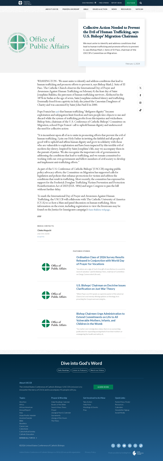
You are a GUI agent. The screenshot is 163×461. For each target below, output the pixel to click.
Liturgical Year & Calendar (62, 412)
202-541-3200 (43, 233)
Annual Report (25, 409)
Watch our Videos (97, 369)
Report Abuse (116, 3)
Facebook (140, 95)
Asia (21, 412)
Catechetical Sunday (28, 433)
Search (140, 3)
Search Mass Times (59, 406)
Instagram (140, 102)
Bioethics (23, 424)
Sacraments (56, 415)
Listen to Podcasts (80, 369)
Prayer (54, 409)
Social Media (120, 412)
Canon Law (24, 427)
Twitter (140, 88)
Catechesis (24, 430)
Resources (119, 403)
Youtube (125, 448)
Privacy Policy (90, 455)
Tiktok (140, 110)
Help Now (131, 3)
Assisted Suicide (26, 418)
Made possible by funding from (119, 455)
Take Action (88, 400)
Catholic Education (27, 436)
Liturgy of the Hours (59, 418)
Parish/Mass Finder (123, 400)
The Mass (55, 421)
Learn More (103, 385)
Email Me (41, 236)
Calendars (119, 406)
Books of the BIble (59, 403)
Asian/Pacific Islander (28, 415)
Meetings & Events (91, 406)
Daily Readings (87, 3)
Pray (85, 409)
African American (26, 406)
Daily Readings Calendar (96, 3)
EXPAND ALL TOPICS (27, 439)
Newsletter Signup (123, 409)
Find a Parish (104, 3)
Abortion (23, 400)
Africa (22, 403)
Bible (21, 421)
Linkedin (130, 448)
